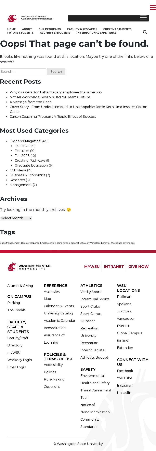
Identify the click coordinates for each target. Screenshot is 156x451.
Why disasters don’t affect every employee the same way (56, 92)
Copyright (52, 387)
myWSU (14, 353)
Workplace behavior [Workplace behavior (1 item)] (99, 243)
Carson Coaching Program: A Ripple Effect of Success (53, 117)
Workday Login (19, 360)
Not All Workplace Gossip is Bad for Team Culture (50, 97)
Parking (13, 303)
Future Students (20, 32)
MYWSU (92, 266)
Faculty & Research (82, 29)
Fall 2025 (22, 146)
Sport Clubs (90, 306)
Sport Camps (90, 314)
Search (145, 32)
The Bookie (16, 310)
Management (21, 185)
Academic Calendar (59, 321)
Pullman (124, 297)
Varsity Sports (91, 292)
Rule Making (54, 379)
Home (11, 29)
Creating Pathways (30, 160)
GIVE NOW (138, 266)
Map (47, 299)
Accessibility (53, 365)
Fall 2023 (22, 156)
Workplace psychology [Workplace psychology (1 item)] (123, 243)
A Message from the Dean (31, 102)
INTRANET (114, 266)
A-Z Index (52, 291)
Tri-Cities (124, 311)
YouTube (124, 378)
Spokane (124, 304)
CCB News (18, 170)
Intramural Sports (94, 299)
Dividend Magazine (25, 141)
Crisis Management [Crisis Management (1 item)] (10, 243)
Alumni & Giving (20, 286)
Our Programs (49, 29)
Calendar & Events (59, 306)
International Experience (96, 32)
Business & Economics (27, 175)
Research (17, 180)
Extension (125, 348)
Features (22, 151)
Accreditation (55, 328)
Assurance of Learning (54, 338)
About (27, 29)
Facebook (125, 371)
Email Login (16, 367)
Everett (123, 326)
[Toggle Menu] (143, 17)
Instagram (125, 385)
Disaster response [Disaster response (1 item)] (30, 243)
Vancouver (126, 319)
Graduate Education (31, 165)
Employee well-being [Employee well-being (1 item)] (51, 243)
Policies (50, 372)
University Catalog (58, 313)
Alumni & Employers (55, 32)
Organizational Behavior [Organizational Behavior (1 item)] (76, 243)
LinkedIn (124, 393)
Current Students (117, 29)
